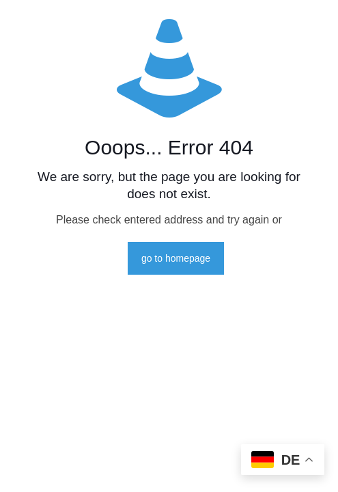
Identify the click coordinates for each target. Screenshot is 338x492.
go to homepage (175, 258)
